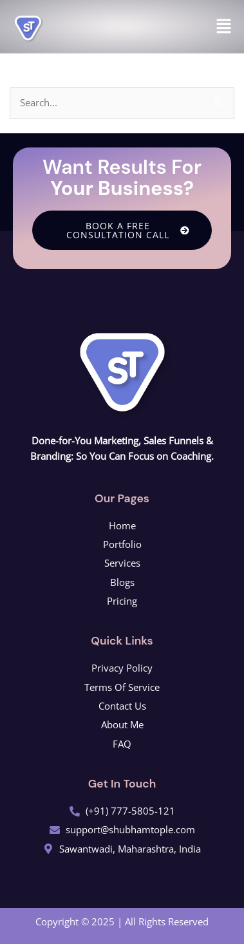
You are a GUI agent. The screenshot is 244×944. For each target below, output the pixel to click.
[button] (224, 26)
